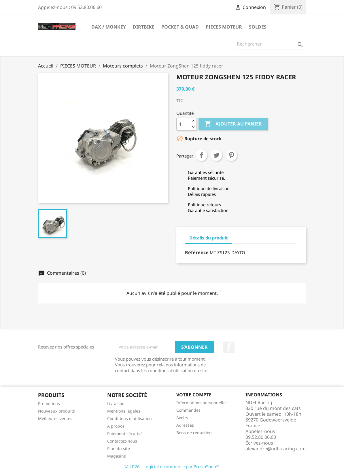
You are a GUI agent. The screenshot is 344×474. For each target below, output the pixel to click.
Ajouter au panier (233, 124)
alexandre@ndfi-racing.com (275, 448)
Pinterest (231, 155)
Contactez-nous (122, 441)
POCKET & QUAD (180, 27)
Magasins (116, 456)
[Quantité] (183, 124)
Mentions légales (123, 411)
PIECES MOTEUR (224, 27)
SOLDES (257, 27)
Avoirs (182, 417)
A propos (115, 426)
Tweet (216, 155)
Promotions (49, 403)
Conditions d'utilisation (129, 418)
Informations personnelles (202, 402)
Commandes (188, 410)
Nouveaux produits (56, 411)
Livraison (115, 403)
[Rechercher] (270, 44)
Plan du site (118, 448)
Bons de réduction (194, 432)
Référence (197, 252)
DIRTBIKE (143, 27)
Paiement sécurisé (125, 433)
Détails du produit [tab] (208, 238)
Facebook (229, 347)
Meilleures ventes (55, 418)
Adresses (185, 425)
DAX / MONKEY (108, 27)
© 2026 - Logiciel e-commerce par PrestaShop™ (172, 466)
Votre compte (193, 394)
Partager (201, 155)
